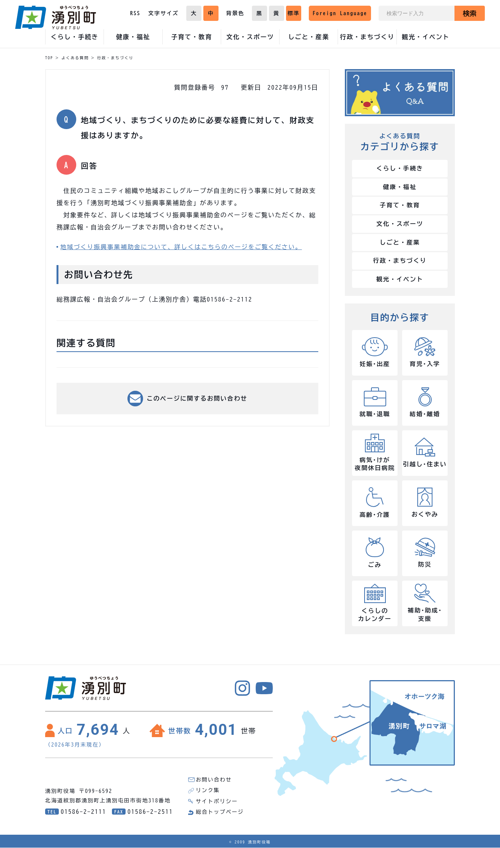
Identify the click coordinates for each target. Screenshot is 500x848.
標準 (294, 13)
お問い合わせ (214, 780)
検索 (469, 13)
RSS (135, 13)
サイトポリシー (217, 802)
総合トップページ (220, 812)
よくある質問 (75, 58)
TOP (49, 58)
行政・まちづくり (115, 58)
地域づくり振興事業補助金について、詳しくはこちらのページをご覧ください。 (183, 247)
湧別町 (55, 17)
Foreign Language (340, 13)
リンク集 (208, 791)
